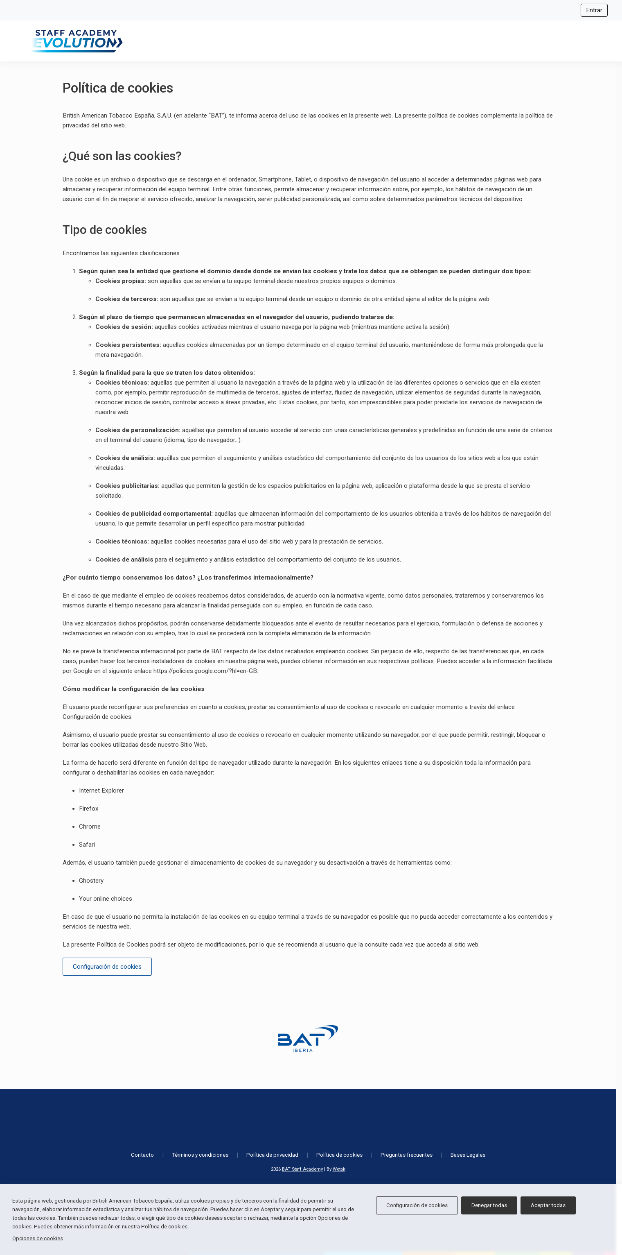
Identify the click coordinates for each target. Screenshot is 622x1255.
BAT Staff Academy (302, 1169)
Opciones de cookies (37, 1238)
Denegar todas (489, 1205)
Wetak (339, 1169)
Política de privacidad (272, 1155)
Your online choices (105, 898)
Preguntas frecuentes (407, 1155)
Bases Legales (468, 1155)
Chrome (90, 826)
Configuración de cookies (97, 716)
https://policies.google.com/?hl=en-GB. (205, 671)
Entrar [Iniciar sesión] (594, 10)
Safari (87, 844)
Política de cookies (339, 1155)
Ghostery (91, 880)
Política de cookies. (165, 1226)
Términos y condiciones (200, 1155)
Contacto (142, 1155)
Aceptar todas (548, 1205)
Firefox (89, 808)
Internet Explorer (101, 790)
